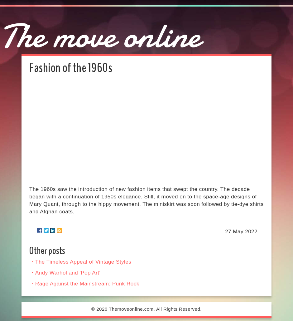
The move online (100, 36)
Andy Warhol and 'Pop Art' (67, 273)
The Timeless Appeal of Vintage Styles (83, 262)
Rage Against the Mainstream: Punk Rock (87, 284)
